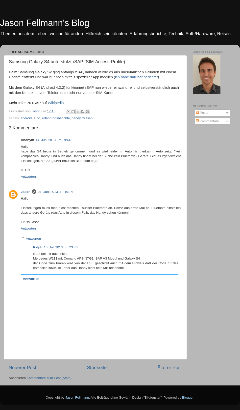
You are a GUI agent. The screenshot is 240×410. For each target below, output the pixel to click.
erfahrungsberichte (56, 118)
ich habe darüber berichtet (136, 77)
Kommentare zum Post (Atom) (49, 378)
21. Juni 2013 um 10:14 (55, 192)
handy (76, 118)
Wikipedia (56, 103)
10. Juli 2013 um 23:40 (61, 247)
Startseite (97, 367)
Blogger (187, 397)
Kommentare (207, 121)
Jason (25, 192)
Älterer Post (169, 367)
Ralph (38, 247)
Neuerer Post (22, 367)
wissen (87, 118)
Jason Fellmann (77, 397)
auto (37, 118)
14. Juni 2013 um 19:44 (53, 140)
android (26, 118)
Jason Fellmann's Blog (44, 23)
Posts (202, 113)
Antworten (28, 176)
